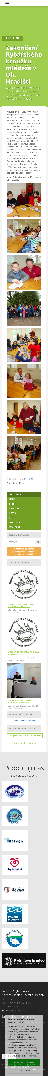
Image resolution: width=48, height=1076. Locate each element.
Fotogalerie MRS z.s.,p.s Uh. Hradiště (25, 735)
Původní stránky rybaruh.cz (24, 743)
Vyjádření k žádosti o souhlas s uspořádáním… (23, 653)
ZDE (31, 479)
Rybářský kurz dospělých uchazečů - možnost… (21, 605)
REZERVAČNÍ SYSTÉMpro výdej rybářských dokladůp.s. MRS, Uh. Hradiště (24, 551)
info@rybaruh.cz (13, 1010)
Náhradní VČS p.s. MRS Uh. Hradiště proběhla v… (21, 701)
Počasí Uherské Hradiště (24, 721)
